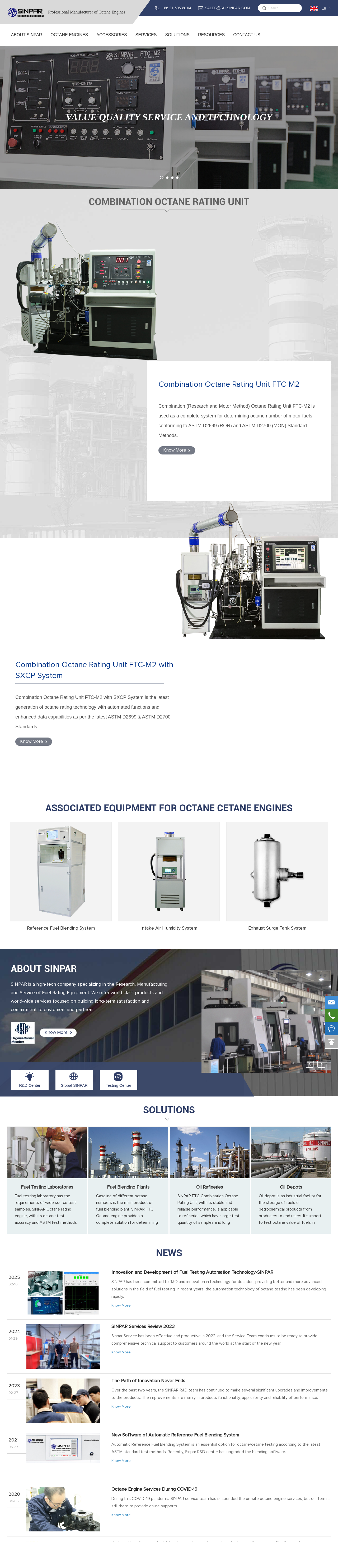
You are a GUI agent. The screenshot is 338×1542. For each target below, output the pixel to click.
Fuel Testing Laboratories (47, 906)
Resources (211, 39)
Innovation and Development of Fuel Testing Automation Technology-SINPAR (192, 992)
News (169, 972)
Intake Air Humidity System (168, 647)
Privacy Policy (316, 1535)
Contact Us (247, 39)
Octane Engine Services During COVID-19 (154, 1209)
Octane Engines (69, 39)
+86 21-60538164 (176, 8)
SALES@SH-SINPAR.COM (227, 8)
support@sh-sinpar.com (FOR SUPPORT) (290, 1476)
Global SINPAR (73, 805)
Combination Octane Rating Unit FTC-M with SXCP (116, 1460)
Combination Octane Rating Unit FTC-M (106, 1453)
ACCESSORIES (112, 39)
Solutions (177, 39)
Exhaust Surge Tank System (277, 647)
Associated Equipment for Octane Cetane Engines (169, 527)
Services (146, 39)
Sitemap (291, 1535)
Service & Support (182, 1453)
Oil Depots (291, 906)
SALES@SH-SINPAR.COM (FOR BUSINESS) (286, 1463)
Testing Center (118, 805)
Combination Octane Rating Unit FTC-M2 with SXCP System (81, 393)
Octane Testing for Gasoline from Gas (150, 1371)
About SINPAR (26, 39)
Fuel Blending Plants (128, 906)
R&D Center (29, 805)
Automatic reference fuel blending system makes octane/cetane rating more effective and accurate (215, 1263)
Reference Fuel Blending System (61, 647)
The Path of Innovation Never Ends (148, 1100)
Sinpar (49, 1535)
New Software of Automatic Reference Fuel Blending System (175, 1154)
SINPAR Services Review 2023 (143, 1046)
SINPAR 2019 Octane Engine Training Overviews (161, 1317)
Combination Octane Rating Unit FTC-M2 (246, 253)
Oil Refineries (209, 906)
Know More (198, 324)
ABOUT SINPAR (44, 688)
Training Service (180, 1460)
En (323, 8)
